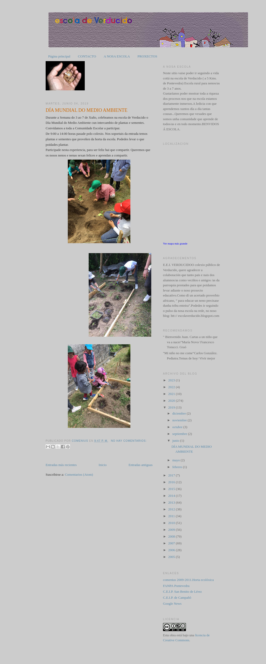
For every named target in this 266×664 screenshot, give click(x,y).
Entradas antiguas (141, 465)
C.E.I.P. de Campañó (177, 597)
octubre (177, 427)
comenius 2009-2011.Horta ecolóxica (188, 580)
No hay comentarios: (129, 440)
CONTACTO (87, 56)
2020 (172, 401)
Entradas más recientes (61, 465)
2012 (172, 509)
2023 (172, 380)
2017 (172, 475)
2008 (172, 536)
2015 (172, 489)
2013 (172, 502)
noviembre (180, 420)
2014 (172, 496)
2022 (172, 387)
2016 (172, 482)
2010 (172, 523)
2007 (172, 543)
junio (176, 440)
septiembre (180, 434)
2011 (172, 516)
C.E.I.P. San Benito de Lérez (182, 591)
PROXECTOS (147, 56)
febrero (177, 467)
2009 (172, 530)
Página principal (59, 56)
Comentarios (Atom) (79, 474)
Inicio (102, 465)
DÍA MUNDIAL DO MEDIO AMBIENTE (87, 110)
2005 (172, 557)
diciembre (179, 413)
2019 (172, 407)
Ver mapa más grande (175, 243)
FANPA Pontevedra (176, 586)
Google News (172, 603)
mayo (176, 460)
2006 (172, 550)
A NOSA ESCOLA (117, 56)
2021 (172, 394)
